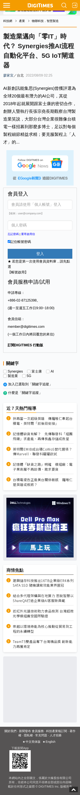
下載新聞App (20, 748)
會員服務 (38, 731)
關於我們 (10, 731)
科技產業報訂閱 (56, 731)
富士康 (37, 371)
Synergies (15, 371)
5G (29, 376)
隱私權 (28, 735)
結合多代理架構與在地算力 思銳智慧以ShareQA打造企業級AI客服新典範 (43, 598)
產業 (22, 21)
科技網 (7, 21)
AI (52, 371)
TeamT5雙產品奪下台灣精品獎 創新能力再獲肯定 (42, 644)
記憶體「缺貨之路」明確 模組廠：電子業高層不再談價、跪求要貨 (43, 467)
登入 (40, 254)
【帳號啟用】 (18, 272)
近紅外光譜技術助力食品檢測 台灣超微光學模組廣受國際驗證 (43, 613)
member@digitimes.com (26, 326)
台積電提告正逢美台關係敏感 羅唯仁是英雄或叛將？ (43, 482)
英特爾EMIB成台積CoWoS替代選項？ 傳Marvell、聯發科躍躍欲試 (43, 452)
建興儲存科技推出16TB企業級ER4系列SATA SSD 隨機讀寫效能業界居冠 (43, 583)
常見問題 (41, 735)
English (50, 741)
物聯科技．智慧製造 (45, 21)
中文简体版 (33, 741)
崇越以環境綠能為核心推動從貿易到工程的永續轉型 (43, 629)
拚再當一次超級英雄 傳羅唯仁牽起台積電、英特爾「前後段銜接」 (43, 421)
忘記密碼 (13, 234)
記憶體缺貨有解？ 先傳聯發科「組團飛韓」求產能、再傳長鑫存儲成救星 (43, 436)
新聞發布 (25, 731)
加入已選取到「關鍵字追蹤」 (30, 384)
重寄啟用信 (28, 234)
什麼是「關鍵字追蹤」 (25, 393)
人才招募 (56, 735)
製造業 (13, 376)
